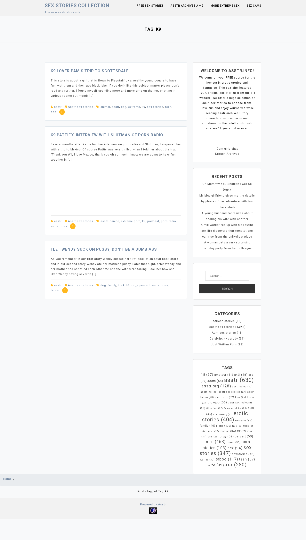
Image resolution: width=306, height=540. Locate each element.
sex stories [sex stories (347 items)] (226, 450)
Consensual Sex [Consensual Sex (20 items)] (235, 408)
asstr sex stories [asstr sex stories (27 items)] (232, 392)
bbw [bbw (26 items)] (240, 397)
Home (7, 479)
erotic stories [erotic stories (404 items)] (225, 416)
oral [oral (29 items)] (213, 436)
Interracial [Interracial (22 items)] (210, 431)
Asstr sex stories (80, 107)
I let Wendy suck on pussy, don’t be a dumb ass (104, 249)
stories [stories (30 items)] (207, 459)
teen (168, 107)
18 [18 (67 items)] (207, 374)
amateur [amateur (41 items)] (223, 374)
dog (123, 107)
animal (105, 107)
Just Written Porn (224, 344)
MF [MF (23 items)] (241, 431)
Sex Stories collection (77, 5)
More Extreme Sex (225, 5)
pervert (145, 285)
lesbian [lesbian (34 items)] (228, 431)
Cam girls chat (227, 148)
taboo (55, 290)
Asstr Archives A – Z (187, 5)
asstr (58, 107)
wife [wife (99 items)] (216, 465)
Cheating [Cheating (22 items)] (214, 408)
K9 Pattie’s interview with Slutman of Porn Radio (107, 135)
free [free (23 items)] (237, 426)
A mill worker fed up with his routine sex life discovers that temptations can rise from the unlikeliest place (227, 230)
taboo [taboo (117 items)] (227, 459)
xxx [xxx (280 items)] (236, 465)
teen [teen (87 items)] (247, 459)
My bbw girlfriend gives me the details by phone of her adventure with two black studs (227, 201)
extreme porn (131, 221)
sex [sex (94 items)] (235, 448)
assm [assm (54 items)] (215, 381)
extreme (134, 107)
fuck (121, 285)
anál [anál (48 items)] (240, 374)
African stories (224, 321)
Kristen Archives (227, 154)
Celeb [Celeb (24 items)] (234, 402)
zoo (53, 112)
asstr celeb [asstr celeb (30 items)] (242, 386)
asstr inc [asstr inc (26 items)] (209, 392)
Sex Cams (253, 5)
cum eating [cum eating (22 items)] (223, 414)
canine (114, 221)
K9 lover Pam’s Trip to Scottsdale (90, 71)
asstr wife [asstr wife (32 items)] (224, 397)
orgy (135, 285)
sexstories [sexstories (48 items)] (243, 454)
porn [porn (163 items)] (215, 441)
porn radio (168, 221)
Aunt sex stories (224, 332)
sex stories (155, 107)
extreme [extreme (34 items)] (244, 420)
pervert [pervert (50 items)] (244, 436)
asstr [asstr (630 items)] (239, 380)
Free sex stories (150, 5)
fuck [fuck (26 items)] (249, 426)
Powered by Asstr (153, 504)
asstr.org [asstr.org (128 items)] (216, 386)
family (112, 285)
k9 (143, 107)
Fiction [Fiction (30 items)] (223, 425)
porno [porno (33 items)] (234, 442)
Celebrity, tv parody (224, 338)
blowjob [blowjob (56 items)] (217, 402)
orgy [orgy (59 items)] (227, 436)
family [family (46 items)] (207, 425)
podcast (153, 221)
